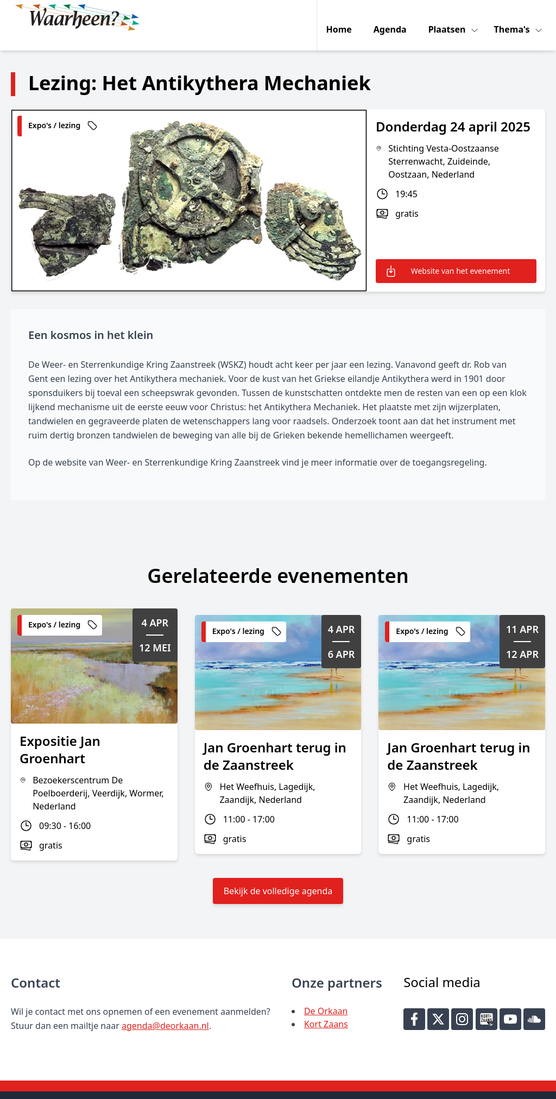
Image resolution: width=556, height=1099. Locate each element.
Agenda (392, 17)
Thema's (515, 17)
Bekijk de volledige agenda (278, 875)
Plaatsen (450, 17)
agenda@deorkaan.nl (165, 1009)
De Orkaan (326, 995)
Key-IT (415, 1086)
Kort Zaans (326, 1008)
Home (341, 17)
